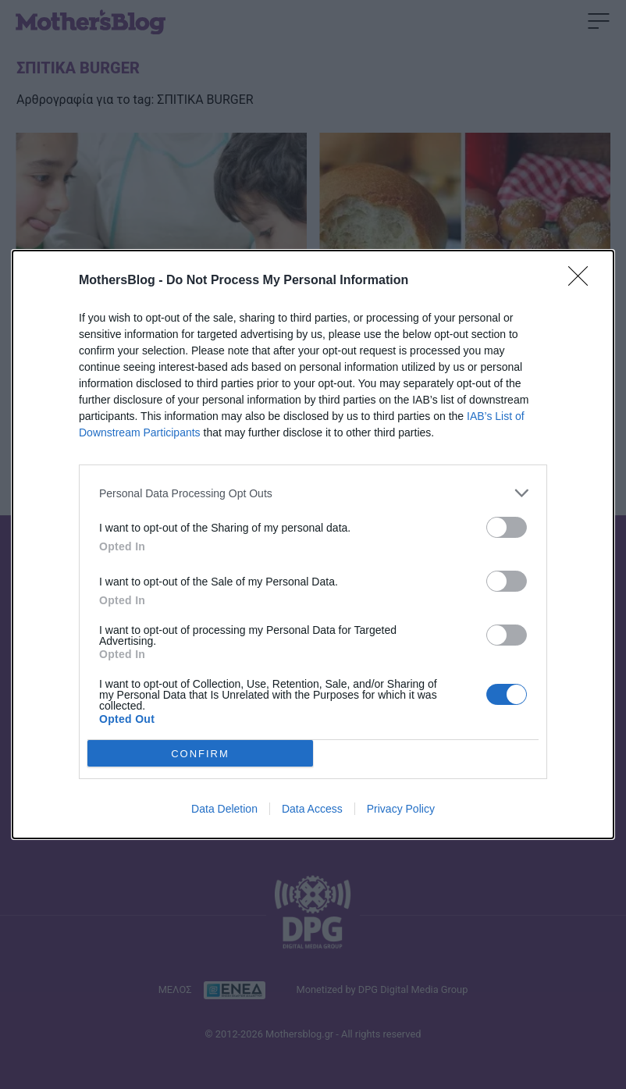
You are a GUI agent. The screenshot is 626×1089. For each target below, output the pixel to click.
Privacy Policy (401, 809)
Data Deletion (224, 809)
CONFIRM (200, 754)
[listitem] (313, 493)
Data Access (312, 809)
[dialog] (313, 544)
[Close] (583, 281)
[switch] (506, 527)
